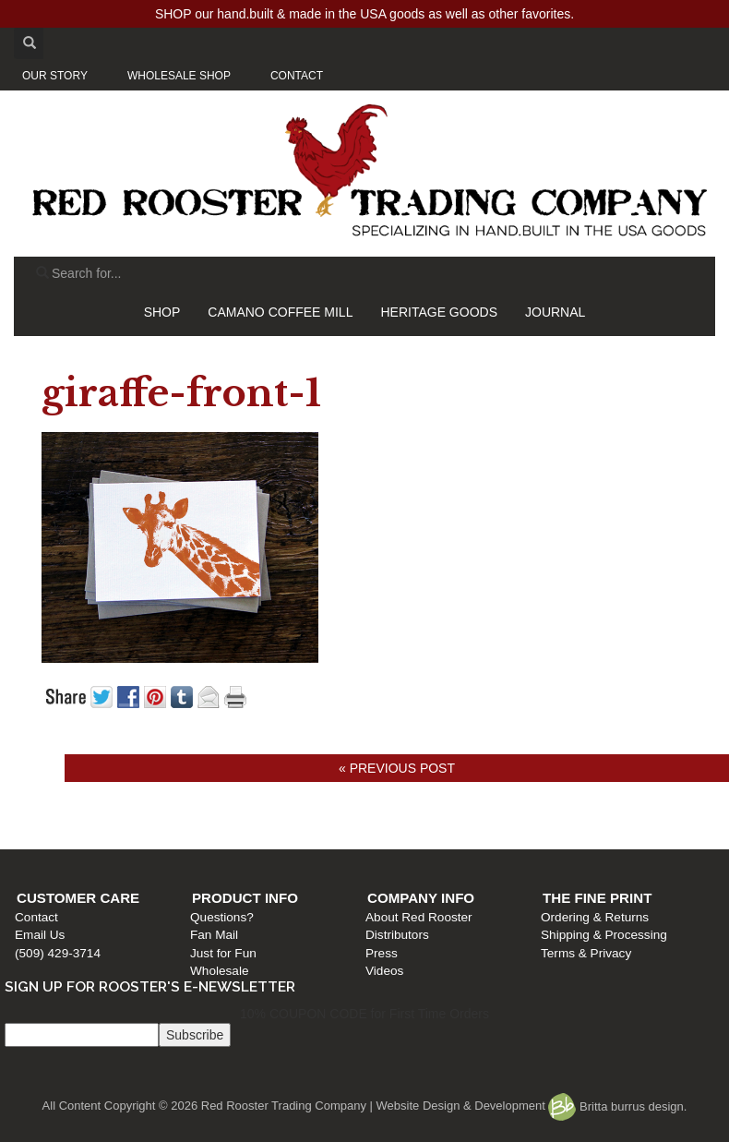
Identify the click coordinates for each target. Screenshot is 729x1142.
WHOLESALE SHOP (179, 75)
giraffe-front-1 (181, 393)
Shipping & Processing (604, 935)
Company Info (420, 898)
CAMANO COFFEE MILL (280, 312)
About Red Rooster (418, 917)
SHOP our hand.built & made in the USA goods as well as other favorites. (364, 13)
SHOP (162, 312)
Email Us (40, 935)
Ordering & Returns (595, 917)
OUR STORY (55, 75)
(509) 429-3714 (58, 953)
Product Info (245, 898)
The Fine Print (597, 898)
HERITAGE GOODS (438, 312)
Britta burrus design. (617, 1106)
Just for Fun (223, 953)
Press (381, 953)
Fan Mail (214, 935)
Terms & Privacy (586, 953)
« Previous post (397, 768)
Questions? (222, 917)
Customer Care (78, 898)
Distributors (397, 935)
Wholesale (219, 971)
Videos (384, 971)
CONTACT (296, 75)
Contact (36, 917)
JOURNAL (555, 312)
